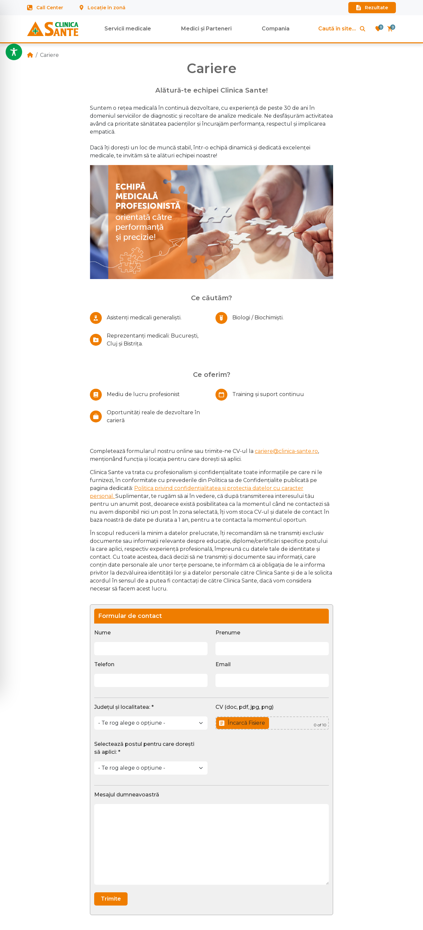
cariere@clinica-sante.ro (286, 451)
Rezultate (372, 8)
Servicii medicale (127, 28)
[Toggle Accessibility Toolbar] (14, 52)
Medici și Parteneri (206, 28)
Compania (275, 28)
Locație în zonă (103, 8)
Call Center (45, 8)
